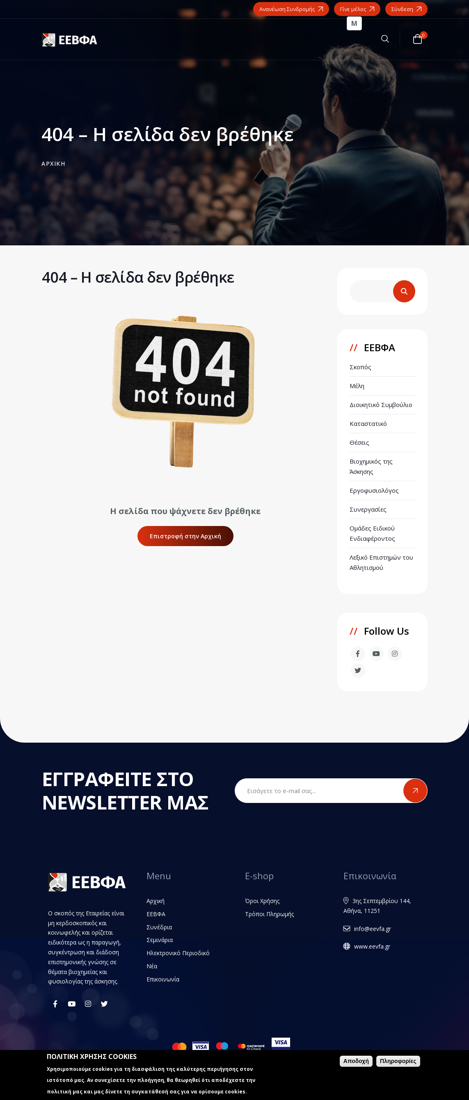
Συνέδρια (159, 927)
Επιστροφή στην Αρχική (185, 536)
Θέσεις (359, 442)
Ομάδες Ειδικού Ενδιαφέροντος (372, 533)
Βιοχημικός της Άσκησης (371, 466)
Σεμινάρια (159, 940)
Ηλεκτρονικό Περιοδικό (178, 953)
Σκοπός (360, 367)
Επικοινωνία (162, 979)
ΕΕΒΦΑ (155, 914)
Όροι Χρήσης (262, 901)
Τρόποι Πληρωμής (269, 914)
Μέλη (357, 386)
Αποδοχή (356, 1061)
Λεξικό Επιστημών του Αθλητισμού (381, 562)
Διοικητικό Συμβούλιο (381, 404)
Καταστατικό (368, 423)
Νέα (151, 966)
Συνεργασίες (368, 509)
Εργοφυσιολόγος (374, 490)
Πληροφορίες (398, 1061)
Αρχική (155, 901)
